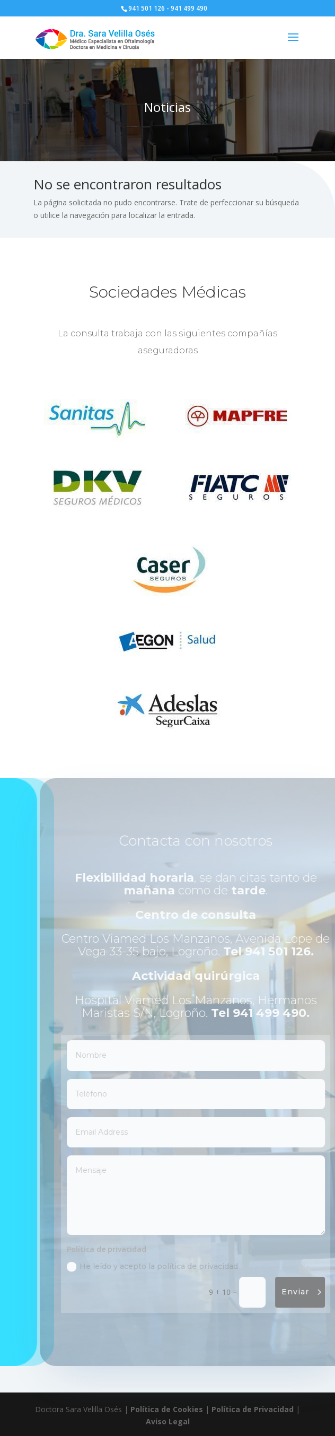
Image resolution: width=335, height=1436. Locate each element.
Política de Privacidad (252, 1409)
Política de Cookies (166, 1409)
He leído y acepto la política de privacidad (162, 1266)
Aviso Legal (168, 1421)
